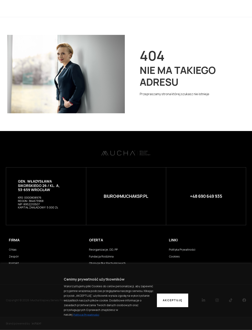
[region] (126, 297)
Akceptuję (172, 300)
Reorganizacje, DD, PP (103, 250)
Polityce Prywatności (86, 314)
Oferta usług (169, 8)
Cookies (174, 256)
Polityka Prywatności (182, 250)
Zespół (144, 8)
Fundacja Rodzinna (101, 256)
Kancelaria (122, 8)
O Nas (13, 250)
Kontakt (195, 8)
